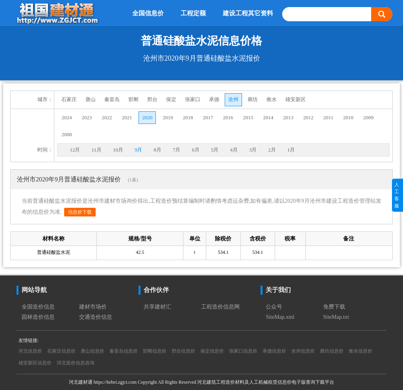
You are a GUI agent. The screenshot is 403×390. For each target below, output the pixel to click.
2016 (228, 117)
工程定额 (193, 13)
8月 (157, 150)
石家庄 (69, 99)
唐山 (90, 99)
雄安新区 (295, 99)
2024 (66, 117)
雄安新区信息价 (35, 363)
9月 (138, 150)
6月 (196, 150)
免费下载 (334, 307)
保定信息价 (212, 351)
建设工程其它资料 (248, 13)
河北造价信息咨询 (75, 363)
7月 (177, 150)
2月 (272, 150)
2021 (127, 117)
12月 (75, 150)
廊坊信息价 (332, 351)
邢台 (152, 99)
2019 (168, 117)
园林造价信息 (38, 317)
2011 (328, 117)
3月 (253, 150)
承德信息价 (274, 351)
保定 (171, 99)
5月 (215, 150)
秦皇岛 (112, 99)
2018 (188, 117)
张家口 (192, 99)
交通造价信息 (95, 317)
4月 (234, 150)
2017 (208, 117)
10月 (118, 150)
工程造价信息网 (220, 307)
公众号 (274, 307)
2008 (66, 134)
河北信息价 (30, 351)
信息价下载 (80, 212)
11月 (96, 150)
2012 (308, 117)
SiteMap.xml (280, 317)
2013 (288, 117)
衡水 (271, 99)
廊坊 (253, 99)
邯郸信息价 (154, 351)
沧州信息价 (303, 351)
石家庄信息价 (61, 351)
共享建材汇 (157, 307)
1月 (291, 150)
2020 (147, 117)
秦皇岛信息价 (123, 351)
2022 (107, 117)
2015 (248, 117)
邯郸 (133, 99)
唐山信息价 (92, 351)
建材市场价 (93, 307)
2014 (268, 117)
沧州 (233, 99)
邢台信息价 (183, 351)
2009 (368, 117)
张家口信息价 (243, 351)
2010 (348, 117)
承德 (214, 99)
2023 (86, 117)
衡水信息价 (360, 351)
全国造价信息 (38, 307)
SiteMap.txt (336, 317)
